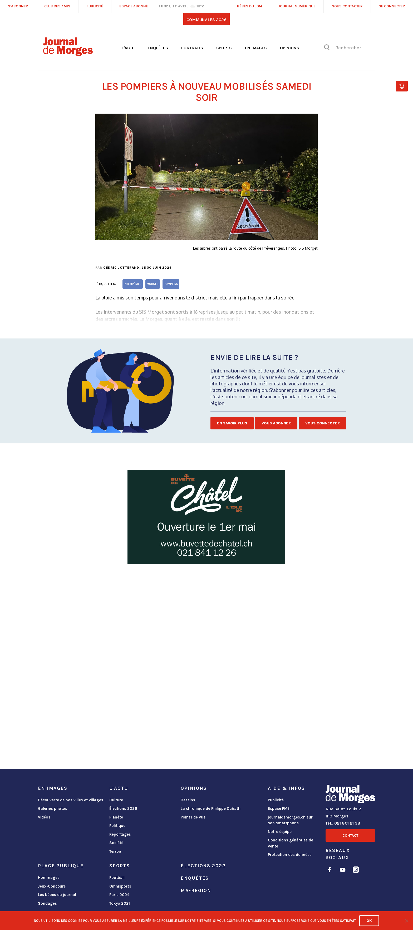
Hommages (49, 877)
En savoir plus (232, 423)
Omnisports (120, 886)
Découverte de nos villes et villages (70, 800)
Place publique (60, 866)
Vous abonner (276, 423)
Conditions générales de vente (290, 843)
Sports (224, 47)
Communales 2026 (206, 19)
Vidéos (44, 817)
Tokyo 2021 (119, 903)
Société (116, 842)
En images (256, 47)
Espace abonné (133, 6)
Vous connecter (322, 423)
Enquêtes (158, 47)
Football (117, 877)
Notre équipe (280, 831)
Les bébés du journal (57, 894)
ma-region (196, 890)
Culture (116, 800)
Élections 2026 (123, 808)
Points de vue (193, 817)
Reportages (120, 834)
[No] (406, 920)
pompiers (171, 284)
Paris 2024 (119, 894)
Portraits (192, 47)
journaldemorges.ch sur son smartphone (290, 820)
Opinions (289, 47)
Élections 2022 (203, 866)
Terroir (115, 851)
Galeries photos (52, 808)
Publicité (276, 800)
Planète (116, 817)
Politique (117, 825)
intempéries (132, 284)
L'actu (128, 47)
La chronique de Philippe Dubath (210, 808)
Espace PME (278, 808)
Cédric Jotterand (121, 267)
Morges (153, 284)
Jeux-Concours (52, 886)
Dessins (188, 800)
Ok (369, 920)
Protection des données (290, 854)
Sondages (47, 903)
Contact (350, 835)
